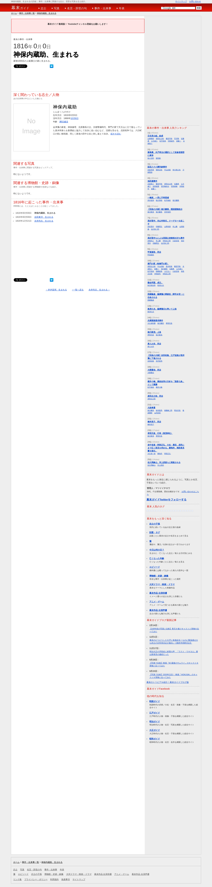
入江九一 (167, 271)
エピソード (154, 567)
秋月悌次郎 (151, 285)
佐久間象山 (151, 465)
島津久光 (160, 285)
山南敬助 (151, 138)
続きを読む (116, 134)
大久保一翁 (151, 453)
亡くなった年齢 (156, 558)
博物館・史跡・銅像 (158, 576)
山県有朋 (167, 226)
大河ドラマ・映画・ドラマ (162, 584)
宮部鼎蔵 (174, 186)
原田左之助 (160, 138)
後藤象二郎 (168, 410)
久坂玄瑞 (176, 241)
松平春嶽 (167, 200)
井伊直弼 (151, 200)
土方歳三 (154, 141)
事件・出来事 (102, 8)
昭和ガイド (154, 739)
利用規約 (54, 879)
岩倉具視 (151, 170)
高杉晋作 (151, 226)
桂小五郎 (151, 158)
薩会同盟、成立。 (155, 283)
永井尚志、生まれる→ (99, 290)
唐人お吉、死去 (154, 344)
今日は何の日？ (156, 550)
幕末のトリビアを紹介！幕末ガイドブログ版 (167, 682)
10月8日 (75, 118)
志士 (43, 8)
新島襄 (158, 158)
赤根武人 (151, 241)
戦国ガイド (154, 701)
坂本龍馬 (159, 410)
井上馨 (175, 226)
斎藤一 (178, 141)
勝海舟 (159, 453)
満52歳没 (63, 121)
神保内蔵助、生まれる (46, 13)
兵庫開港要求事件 (155, 320)
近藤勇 (176, 184)
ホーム (14, 13)
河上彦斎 (160, 465)
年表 (121, 8)
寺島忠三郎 (167, 241)
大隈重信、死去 (154, 370)
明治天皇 (177, 410)
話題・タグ (154, 532)
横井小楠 (159, 387)
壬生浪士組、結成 (155, 136)
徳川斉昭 (159, 200)
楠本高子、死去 (154, 422)
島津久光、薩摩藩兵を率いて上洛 (162, 309)
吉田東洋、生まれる (43, 217)
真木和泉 (169, 266)
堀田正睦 (159, 170)
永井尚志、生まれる (43, 221)
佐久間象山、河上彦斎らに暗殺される (164, 462)
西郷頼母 (159, 271)
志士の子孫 (154, 524)
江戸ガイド (154, 713)
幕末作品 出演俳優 (158, 593)
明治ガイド (154, 721)
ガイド (20, 8)
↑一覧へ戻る (77, 290)
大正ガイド (154, 730)
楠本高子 (151, 424)
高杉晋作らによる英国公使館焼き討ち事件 (166, 238)
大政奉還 (151, 408)
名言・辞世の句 (77, 8)
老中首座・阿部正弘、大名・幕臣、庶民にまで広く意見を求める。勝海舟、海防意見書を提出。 (166, 448)
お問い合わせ (195, 1)
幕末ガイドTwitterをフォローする (166, 499)
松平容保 (163, 141)
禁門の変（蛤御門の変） (158, 264)
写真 (57, 8)
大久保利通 (151, 323)
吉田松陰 (151, 361)
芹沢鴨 (176, 138)
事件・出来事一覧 (27, 13)
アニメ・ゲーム (156, 601)
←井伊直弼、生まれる (56, 290)
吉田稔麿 (156, 186)
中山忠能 (167, 170)
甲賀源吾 (151, 255)
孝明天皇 (169, 323)
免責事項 (65, 879)
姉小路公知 (176, 170)
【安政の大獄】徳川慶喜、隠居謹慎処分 (165, 209)
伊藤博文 (159, 226)
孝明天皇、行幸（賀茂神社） (160, 433)
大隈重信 (151, 373)
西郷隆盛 (151, 300)
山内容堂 (157, 413)
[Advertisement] (77, 81)
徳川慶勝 (176, 200)
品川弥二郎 (155, 229)
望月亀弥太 (165, 186)
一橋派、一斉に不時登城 (158, 198)
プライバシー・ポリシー (36, 879)
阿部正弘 (167, 453)
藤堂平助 (169, 138)
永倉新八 (151, 184)
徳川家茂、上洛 (154, 332)
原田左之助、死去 (155, 396)
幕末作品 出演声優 (158, 610)
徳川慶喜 (159, 212)
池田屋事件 (152, 181)
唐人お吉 (151, 346)
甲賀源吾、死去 (154, 252)
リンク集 (17, 879)
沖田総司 (171, 141)
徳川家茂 (151, 212)
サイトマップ (181, 1)
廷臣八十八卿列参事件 (157, 167)
